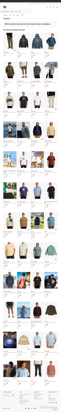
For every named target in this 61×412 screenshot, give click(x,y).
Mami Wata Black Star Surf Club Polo (51, 203)
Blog (49, 395)
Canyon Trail (23, 352)
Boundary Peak (51, 292)
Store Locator (55, 3)
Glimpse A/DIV (23, 232)
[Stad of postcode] (8, 395)
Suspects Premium (51, 141)
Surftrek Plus (10, 53)
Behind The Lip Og (23, 112)
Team (50, 397)
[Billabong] (4, 7)
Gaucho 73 (51, 53)
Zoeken (47, 7)
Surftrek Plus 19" (23, 82)
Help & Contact (33, 3)
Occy (23, 380)
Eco (49, 394)
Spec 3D (37, 292)
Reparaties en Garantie (24, 400)
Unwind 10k (51, 262)
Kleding (18, 15)
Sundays (37, 203)
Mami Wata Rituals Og (10, 142)
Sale (13, 15)
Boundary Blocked (51, 82)
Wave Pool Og (37, 112)
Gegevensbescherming (24, 401)
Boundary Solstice (37, 141)
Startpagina (5, 15)
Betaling (21, 398)
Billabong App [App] (45, 3)
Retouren (21, 397)
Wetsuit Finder (51, 400)
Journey (37, 233)
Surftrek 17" (10, 322)
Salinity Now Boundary (10, 232)
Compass (10, 82)
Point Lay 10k (23, 141)
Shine (51, 232)
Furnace (51, 322)
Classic (23, 53)
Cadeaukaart (39, 3)
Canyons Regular (51, 171)
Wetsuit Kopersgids (52, 398)
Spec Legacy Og (10, 202)
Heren (10, 7)
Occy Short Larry (37, 172)
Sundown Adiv (10, 263)
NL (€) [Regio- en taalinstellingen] (50, 3)
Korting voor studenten (38, 398)
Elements (23, 322)
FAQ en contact (22, 403)
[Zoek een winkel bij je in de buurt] (13, 395)
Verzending (22, 395)
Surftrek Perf (51, 352)
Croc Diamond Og (37, 352)
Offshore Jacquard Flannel (37, 322)
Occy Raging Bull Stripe (37, 82)
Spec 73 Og (10, 352)
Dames (16, 7)
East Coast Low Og (23, 171)
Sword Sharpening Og (23, 202)
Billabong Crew (37, 395)
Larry (37, 380)
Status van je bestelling (24, 394)
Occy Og (23, 292)
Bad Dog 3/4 (10, 112)
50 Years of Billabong (38, 394)
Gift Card (35, 397)
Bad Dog (51, 380)
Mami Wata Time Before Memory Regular (10, 172)
